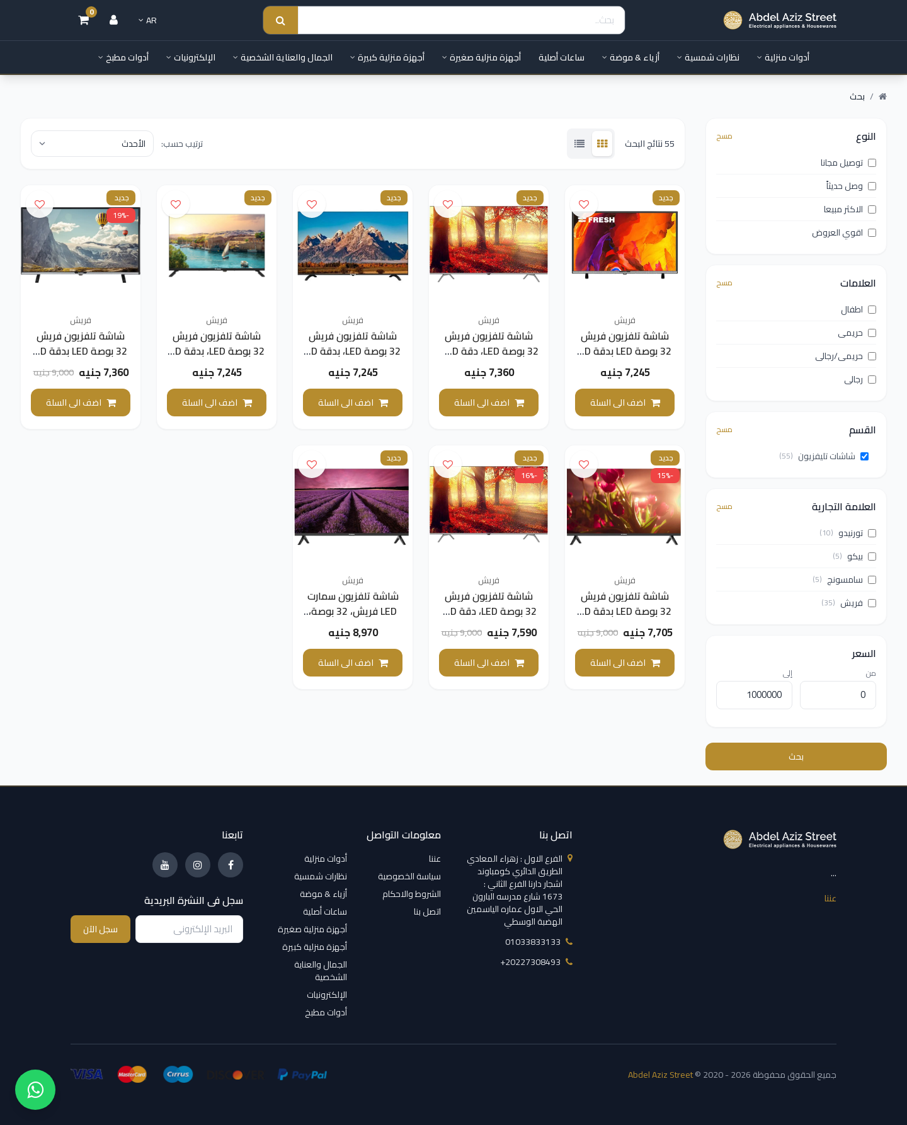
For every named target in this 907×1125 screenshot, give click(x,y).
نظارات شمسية (708, 57)
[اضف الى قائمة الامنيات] (584, 204)
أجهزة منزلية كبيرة (387, 57)
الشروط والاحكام (411, 894)
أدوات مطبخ (123, 57)
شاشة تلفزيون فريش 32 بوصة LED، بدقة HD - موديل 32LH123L (353, 350)
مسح (724, 136)
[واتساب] (35, 1090)
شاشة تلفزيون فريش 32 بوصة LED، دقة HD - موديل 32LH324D (488, 350)
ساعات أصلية (562, 57)
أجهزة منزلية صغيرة (481, 57)
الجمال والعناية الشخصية (283, 57)
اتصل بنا (427, 911)
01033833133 (539, 941)
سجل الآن (100, 929)
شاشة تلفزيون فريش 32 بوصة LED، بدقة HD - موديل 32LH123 (217, 350)
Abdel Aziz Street (660, 1074)
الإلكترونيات (190, 57)
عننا (830, 898)
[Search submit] (280, 20)
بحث (796, 756)
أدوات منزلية (783, 57)
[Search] (461, 20)
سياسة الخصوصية (409, 876)
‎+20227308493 (536, 962)
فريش (625, 320)
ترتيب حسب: (182, 143)
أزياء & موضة (630, 57)
